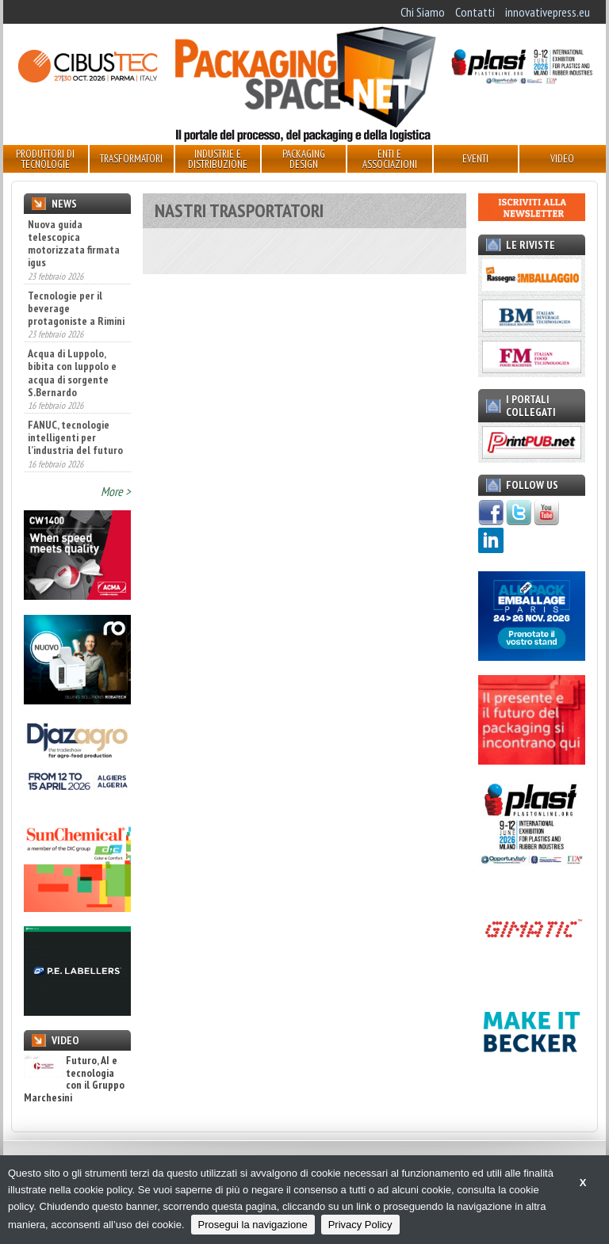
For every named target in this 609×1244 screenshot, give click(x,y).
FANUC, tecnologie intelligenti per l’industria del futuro (75, 437)
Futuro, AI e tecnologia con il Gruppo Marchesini (74, 1079)
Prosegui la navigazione (253, 1225)
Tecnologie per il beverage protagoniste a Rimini (76, 308)
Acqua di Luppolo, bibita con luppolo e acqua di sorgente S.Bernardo (72, 372)
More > (116, 491)
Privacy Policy (360, 1225)
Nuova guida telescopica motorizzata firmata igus (74, 243)
